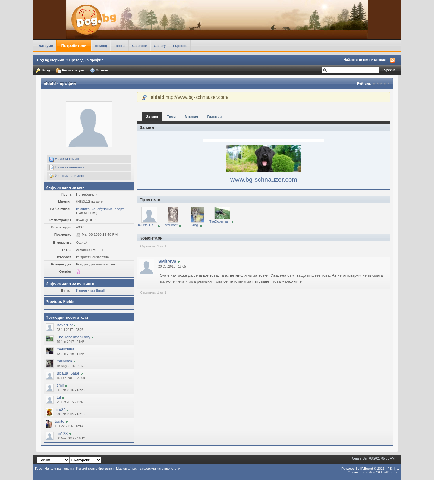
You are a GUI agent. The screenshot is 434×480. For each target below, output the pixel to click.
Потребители (73, 45)
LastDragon (389, 472)
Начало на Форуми (59, 468)
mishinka (64, 361)
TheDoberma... (219, 221)
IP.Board (366, 468)
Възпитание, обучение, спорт (100, 209)
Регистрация (70, 70)
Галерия (214, 116)
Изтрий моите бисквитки (95, 468)
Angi (195, 225)
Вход (43, 70)
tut (59, 397)
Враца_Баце (68, 373)
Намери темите (64, 159)
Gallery (160, 46)
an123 (62, 433)
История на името (66, 176)
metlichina (65, 349)
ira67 (60, 409)
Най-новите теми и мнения (365, 59)
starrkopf (171, 225)
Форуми (46, 46)
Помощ (101, 46)
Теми (171, 116)
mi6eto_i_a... (147, 225)
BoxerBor (65, 325)
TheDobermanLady (73, 337)
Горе (38, 468)
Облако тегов (358, 472)
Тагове (119, 46)
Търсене (179, 46)
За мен (152, 116)
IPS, (392, 468)
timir (60, 385)
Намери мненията (66, 167)
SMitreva (167, 261)
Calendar (139, 46)
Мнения (191, 116)
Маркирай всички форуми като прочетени (148, 468)
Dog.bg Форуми (50, 60)
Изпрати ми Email (90, 290)
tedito (59, 421)
